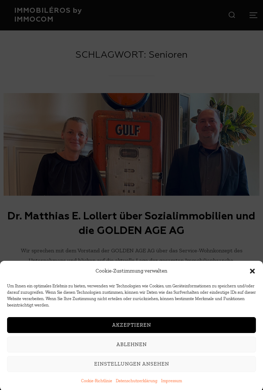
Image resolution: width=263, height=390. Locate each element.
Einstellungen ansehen (131, 367)
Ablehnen (131, 347)
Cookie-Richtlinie (96, 383)
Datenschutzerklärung (137, 383)
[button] (252, 273)
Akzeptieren (131, 328)
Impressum (171, 383)
